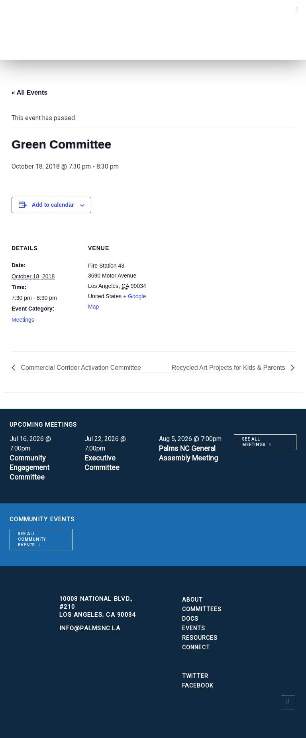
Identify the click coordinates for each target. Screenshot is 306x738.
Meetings (23, 320)
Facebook (197, 685)
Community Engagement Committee (30, 467)
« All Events (29, 92)
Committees (202, 609)
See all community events (32, 539)
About (192, 599)
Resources (200, 638)
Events (193, 628)
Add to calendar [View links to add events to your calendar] (53, 205)
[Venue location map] (207, 281)
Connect (196, 647)
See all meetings (253, 442)
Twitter (195, 676)
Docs (190, 619)
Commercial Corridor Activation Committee (80, 367)
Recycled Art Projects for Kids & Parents (229, 367)
